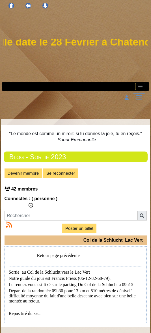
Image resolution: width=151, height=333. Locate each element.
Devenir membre (23, 173)
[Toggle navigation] (140, 86)
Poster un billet (79, 228)
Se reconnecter (60, 173)
